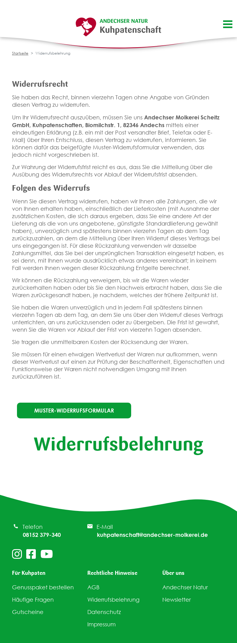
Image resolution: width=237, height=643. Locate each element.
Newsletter (176, 599)
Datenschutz (104, 612)
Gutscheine (28, 612)
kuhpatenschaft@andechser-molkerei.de (152, 534)
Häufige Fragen (33, 599)
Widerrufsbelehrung (113, 599)
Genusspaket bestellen (43, 587)
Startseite (20, 53)
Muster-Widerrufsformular (74, 410)
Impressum (101, 624)
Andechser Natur (185, 587)
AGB (93, 587)
